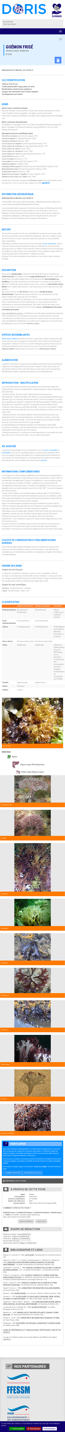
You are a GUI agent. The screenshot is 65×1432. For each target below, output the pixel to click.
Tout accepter (17, 1429)
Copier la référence (26, 1221)
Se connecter (8, 22)
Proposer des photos (32, 1173)
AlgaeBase (7, 1339)
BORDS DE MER (20, 1293)
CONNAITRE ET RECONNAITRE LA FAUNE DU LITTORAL (40, 1318)
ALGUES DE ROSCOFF (39, 1307)
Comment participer (12, 1173)
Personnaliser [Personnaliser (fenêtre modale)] (50, 1429)
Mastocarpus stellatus (10, 339)
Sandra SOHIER (26, 1241)
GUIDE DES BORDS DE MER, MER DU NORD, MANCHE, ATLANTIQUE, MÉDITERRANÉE (32, 1303)
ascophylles (53, 450)
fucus (46, 450)
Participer (14, 1144)
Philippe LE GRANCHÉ (19, 1236)
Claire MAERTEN (23, 1234)
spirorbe (44, 460)
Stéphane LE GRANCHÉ (20, 1239)
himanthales (6, 453)
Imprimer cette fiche (14, 1181)
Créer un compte (9, 24)
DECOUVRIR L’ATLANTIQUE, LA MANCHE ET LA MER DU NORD (38, 1323)
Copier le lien (41, 1221)
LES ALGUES (29, 1255)
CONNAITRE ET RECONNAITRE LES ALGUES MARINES (41, 1288)
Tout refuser (34, 1429)
